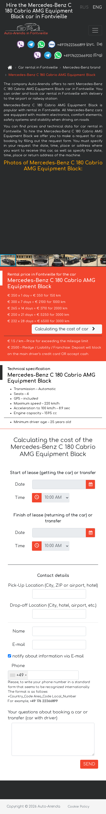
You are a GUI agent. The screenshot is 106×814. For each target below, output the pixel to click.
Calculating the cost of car (65, 329)
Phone (18, 666)
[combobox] (18, 675)
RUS (84, 7)
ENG (97, 7)
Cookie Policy (78, 806)
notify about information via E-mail (46, 656)
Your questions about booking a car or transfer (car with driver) (48, 715)
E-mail (18, 644)
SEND (89, 764)
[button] (102, 214)
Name (19, 631)
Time (20, 497)
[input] (59, 484)
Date (20, 484)
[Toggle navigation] (95, 30)
